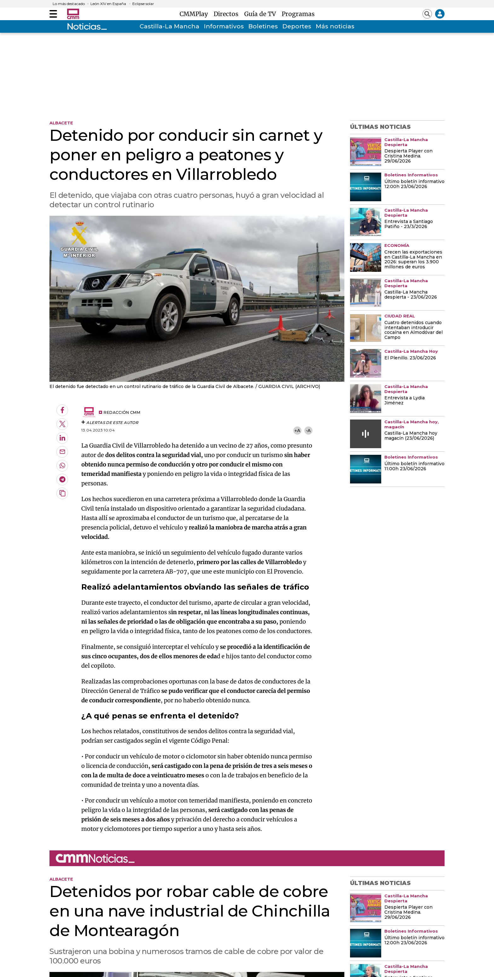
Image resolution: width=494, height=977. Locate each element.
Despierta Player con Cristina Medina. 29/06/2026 (408, 156)
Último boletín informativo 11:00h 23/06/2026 (414, 466)
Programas (298, 14)
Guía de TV (261, 14)
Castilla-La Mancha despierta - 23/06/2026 (410, 295)
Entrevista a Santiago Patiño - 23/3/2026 (408, 224)
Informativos (224, 26)
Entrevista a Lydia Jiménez (404, 401)
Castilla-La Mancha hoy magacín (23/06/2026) (410, 436)
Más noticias (335, 26)
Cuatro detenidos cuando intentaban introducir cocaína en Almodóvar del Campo (413, 330)
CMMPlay (195, 14)
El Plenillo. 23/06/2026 (410, 358)
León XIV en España (108, 4)
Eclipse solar (143, 4)
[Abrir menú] (53, 14)
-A (308, 430)
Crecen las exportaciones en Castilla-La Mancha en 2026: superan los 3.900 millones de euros (413, 260)
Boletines (263, 26)
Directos (228, 14)
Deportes (296, 26)
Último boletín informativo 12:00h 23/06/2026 (414, 184)
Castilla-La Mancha (169, 26)
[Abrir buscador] (427, 14)
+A (297, 430)
